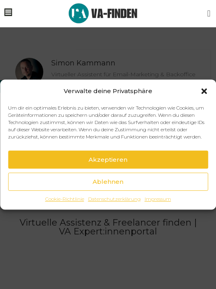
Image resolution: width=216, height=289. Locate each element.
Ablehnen (108, 181)
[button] (204, 91)
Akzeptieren (108, 159)
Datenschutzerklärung (114, 199)
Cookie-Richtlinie (64, 199)
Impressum (158, 199)
